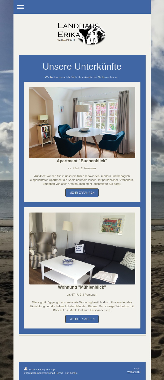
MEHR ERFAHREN (82, 192)
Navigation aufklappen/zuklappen (82, 6)
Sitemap (50, 369)
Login (137, 368)
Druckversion (34, 369)
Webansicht (133, 371)
